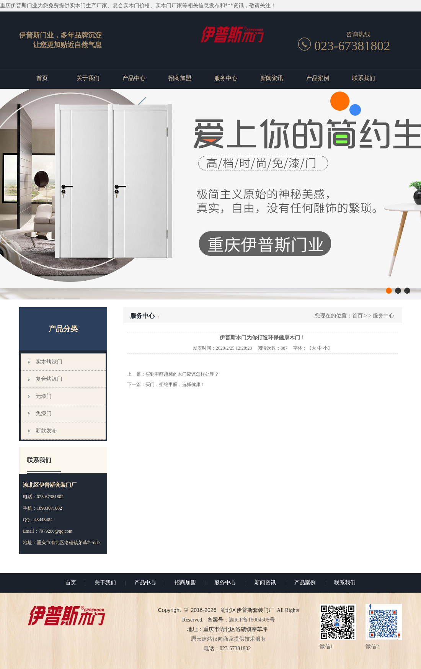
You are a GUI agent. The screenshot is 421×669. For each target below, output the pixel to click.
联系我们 (363, 78)
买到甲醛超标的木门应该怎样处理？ (182, 374)
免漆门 (44, 413)
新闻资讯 (271, 78)
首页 (42, 78)
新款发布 (46, 430)
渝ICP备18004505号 (252, 620)
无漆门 (44, 396)
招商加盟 (179, 78)
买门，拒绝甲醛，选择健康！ (175, 384)
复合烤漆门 (49, 379)
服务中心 (225, 78)
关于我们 (88, 78)
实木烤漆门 (49, 362)
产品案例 (317, 78)
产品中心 (133, 78)
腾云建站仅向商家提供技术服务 (228, 639)
